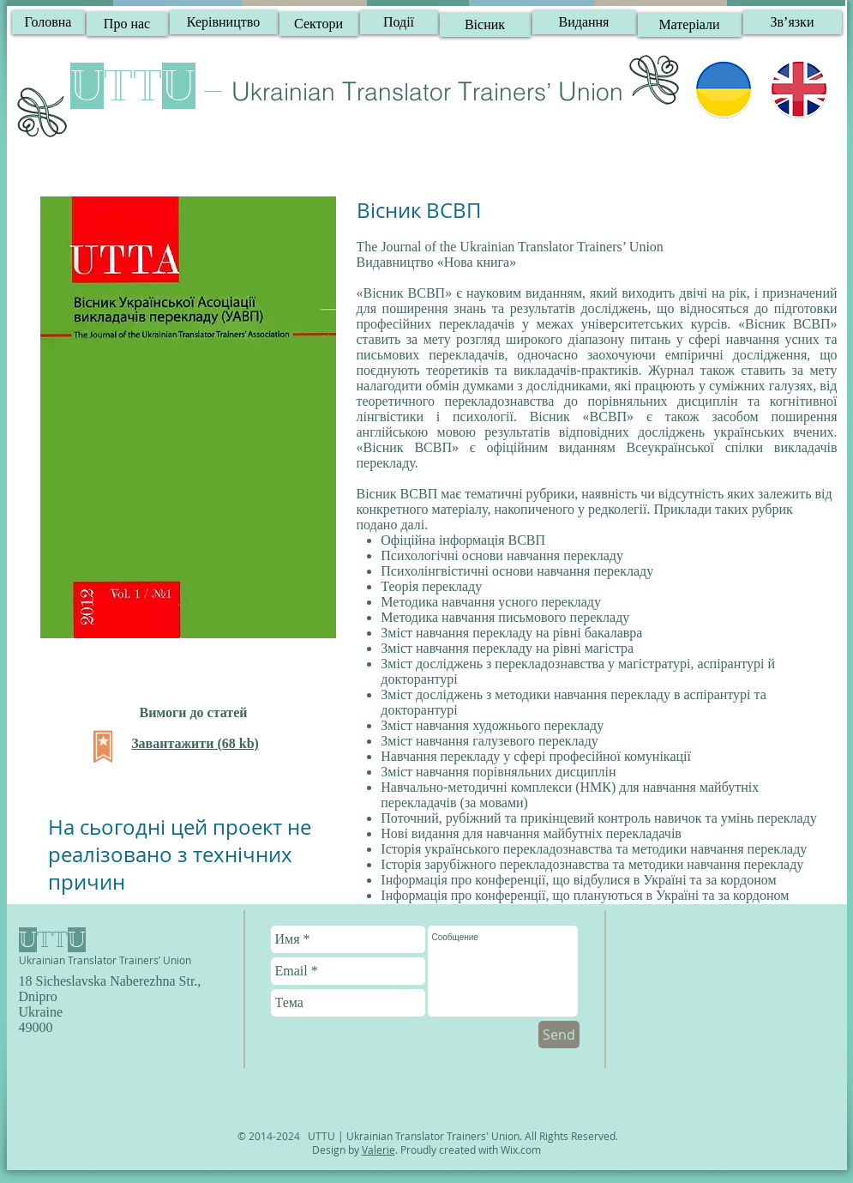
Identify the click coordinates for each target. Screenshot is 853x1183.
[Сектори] (318, 24)
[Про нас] (127, 24)
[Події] (399, 22)
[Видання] (584, 22)
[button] (792, 22)
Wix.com (521, 1149)
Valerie (378, 1149)
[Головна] (48, 22)
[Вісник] (485, 25)
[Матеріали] (690, 25)
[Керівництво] (224, 22)
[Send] (559, 1034)
